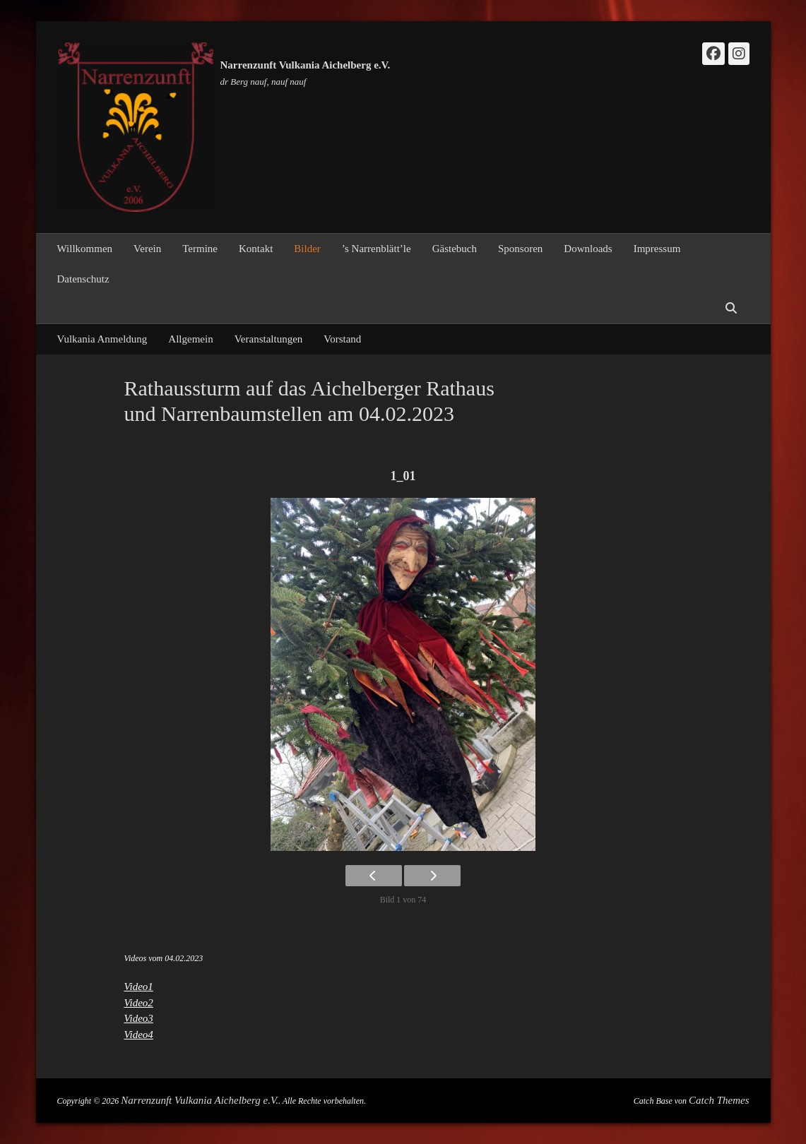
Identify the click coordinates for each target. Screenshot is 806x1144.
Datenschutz (83, 279)
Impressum (657, 248)
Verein (147, 248)
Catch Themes (719, 1100)
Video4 (138, 1034)
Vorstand (342, 339)
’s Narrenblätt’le (376, 248)
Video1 (138, 986)
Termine (200, 248)
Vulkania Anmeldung (102, 339)
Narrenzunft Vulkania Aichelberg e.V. (305, 65)
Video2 (138, 1002)
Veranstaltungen (269, 339)
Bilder (307, 248)
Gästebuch (454, 248)
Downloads (588, 248)
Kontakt (256, 248)
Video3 (138, 1018)
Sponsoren (520, 248)
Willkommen (85, 248)
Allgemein (190, 339)
